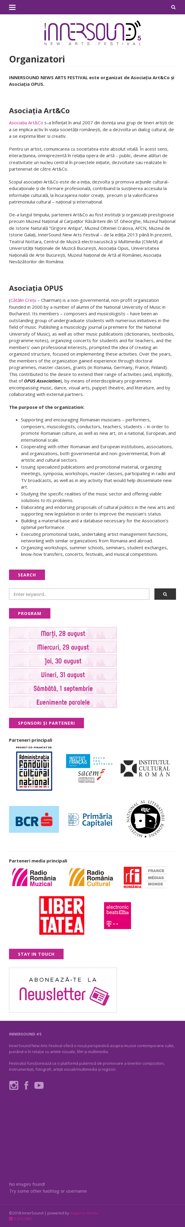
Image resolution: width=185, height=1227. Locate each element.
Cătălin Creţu (23, 300)
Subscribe (20, 1218)
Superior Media (84, 1213)
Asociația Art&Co (26, 123)
